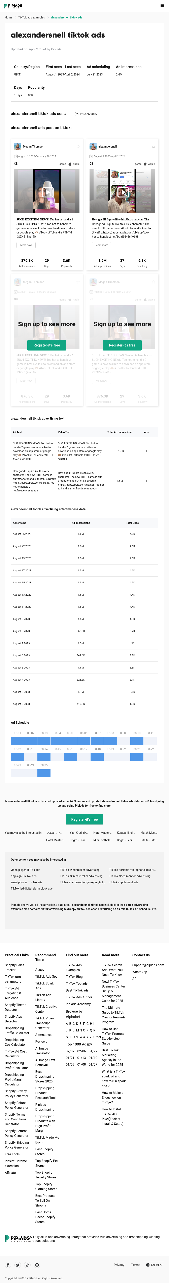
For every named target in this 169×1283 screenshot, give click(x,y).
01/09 (69, 1064)
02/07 (69, 1051)
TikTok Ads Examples (74, 967)
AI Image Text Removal (45, 1062)
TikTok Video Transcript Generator (44, 1023)
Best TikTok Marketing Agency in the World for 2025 (112, 1057)
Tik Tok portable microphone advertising (133, 869)
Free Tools (12, 1154)
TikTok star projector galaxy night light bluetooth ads (84, 882)
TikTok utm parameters (13, 979)
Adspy (39, 970)
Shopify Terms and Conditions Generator (15, 1119)
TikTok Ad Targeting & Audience (13, 993)
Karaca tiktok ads (128, 832)
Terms (135, 1265)
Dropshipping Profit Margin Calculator (14, 1079)
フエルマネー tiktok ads (58, 832)
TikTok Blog (74, 977)
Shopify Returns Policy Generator (16, 1133)
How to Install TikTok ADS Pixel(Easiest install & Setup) (112, 1116)
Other (93, 1037)
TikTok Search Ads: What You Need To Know (112, 970)
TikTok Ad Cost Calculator (16, 1054)
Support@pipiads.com (148, 965)
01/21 (69, 1058)
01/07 (92, 1064)
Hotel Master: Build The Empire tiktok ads (105, 832)
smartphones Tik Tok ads (26, 882)
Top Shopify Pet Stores (46, 1163)
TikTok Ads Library (43, 997)
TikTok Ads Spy (46, 976)
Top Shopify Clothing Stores (46, 1186)
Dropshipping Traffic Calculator (17, 1030)
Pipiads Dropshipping (45, 1107)
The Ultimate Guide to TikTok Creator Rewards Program (114, 1015)
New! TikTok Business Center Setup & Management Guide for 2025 (113, 991)
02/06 (80, 1051)
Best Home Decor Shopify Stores (45, 1217)
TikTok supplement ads (123, 882)
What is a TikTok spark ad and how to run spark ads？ (114, 1079)
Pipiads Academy (78, 1004)
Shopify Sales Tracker (14, 967)
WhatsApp (139, 972)
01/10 (92, 1058)
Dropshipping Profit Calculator (16, 1065)
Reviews (41, 1042)
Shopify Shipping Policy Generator (17, 1145)
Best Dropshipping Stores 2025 (45, 1076)
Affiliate (10, 1173)
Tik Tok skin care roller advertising (81, 876)
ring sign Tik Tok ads (24, 876)
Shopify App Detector (13, 1019)
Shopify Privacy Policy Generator (16, 1093)
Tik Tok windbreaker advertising (80, 869)
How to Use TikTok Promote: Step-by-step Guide (113, 1036)
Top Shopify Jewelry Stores (46, 1175)
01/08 (80, 1064)
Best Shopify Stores (44, 1151)
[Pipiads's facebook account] (8, 1265)
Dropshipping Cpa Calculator (15, 1042)
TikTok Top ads (77, 983)
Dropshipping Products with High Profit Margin (45, 1123)
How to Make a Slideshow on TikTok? (112, 1097)
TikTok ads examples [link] (31, 17)
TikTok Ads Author (79, 997)
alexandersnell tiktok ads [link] (66, 17)
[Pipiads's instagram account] (37, 1265)
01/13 (80, 1058)
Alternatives (44, 1035)
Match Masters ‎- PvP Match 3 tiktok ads (152, 832)
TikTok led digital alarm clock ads (32, 888)
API (134, 979)
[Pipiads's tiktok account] (27, 1265)
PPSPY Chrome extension (16, 1163)
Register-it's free (47, 345)
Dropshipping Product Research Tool (45, 1093)
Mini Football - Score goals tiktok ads (105, 840)
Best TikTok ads (77, 990)
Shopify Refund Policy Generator (16, 1105)
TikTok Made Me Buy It (47, 1140)
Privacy (119, 1265)
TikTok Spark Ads (44, 985)
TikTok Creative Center (46, 1009)
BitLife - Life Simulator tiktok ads (152, 840)
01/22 (92, 1051)
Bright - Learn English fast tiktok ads (81, 840)
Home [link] (9, 17)
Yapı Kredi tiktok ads (81, 832)
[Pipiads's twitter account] (17, 1265)
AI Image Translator (42, 1051)
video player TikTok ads (25, 869)
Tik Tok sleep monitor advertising (129, 876)
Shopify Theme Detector (15, 1007)
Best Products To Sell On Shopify (45, 1200)
